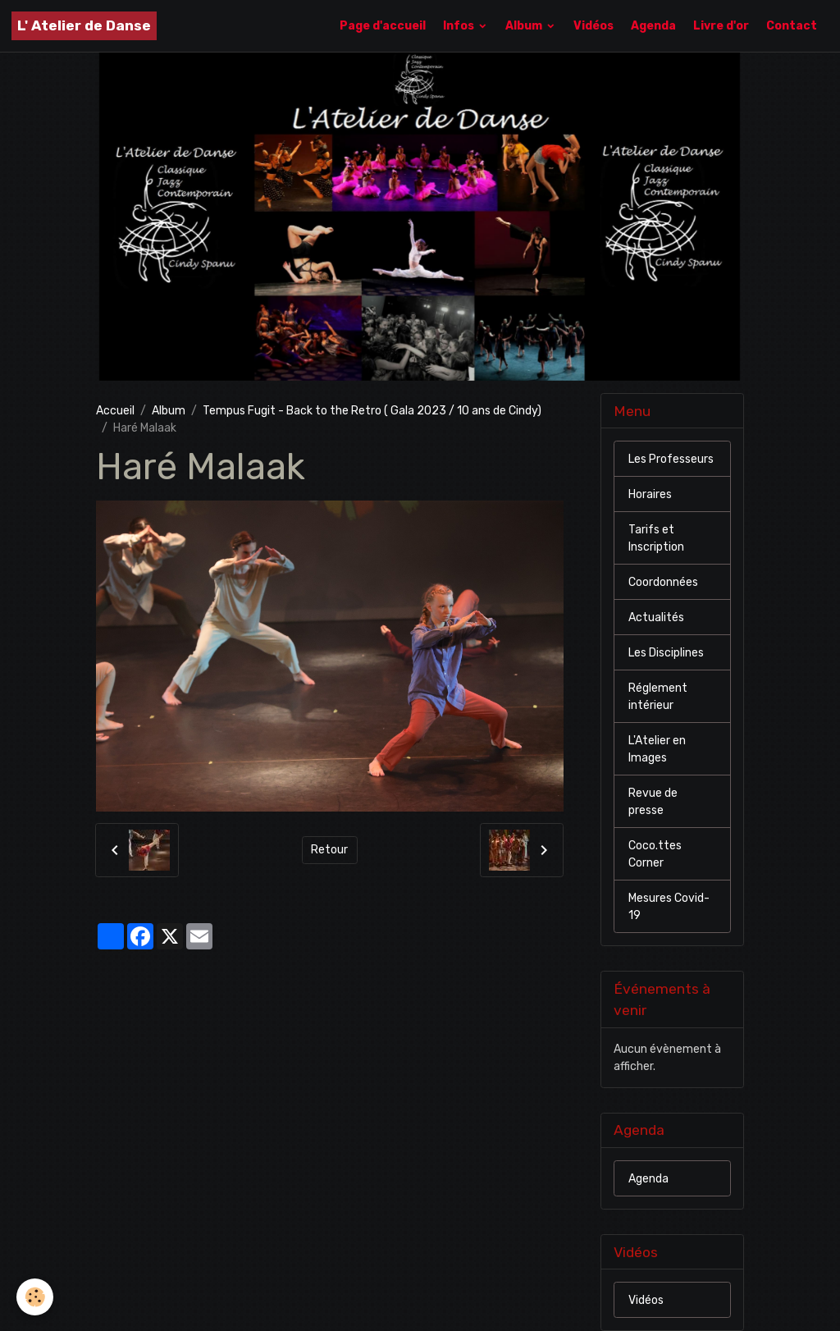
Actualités (656, 617)
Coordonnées (663, 582)
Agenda (653, 26)
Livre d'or (721, 26)
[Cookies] (34, 1296)
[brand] (84, 25)
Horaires (650, 494)
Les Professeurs (671, 459)
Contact (791, 26)
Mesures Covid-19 (669, 906)
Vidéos (593, 26)
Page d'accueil (383, 26)
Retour (329, 850)
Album (525, 26)
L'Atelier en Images (657, 749)
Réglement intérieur (657, 696)
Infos (460, 26)
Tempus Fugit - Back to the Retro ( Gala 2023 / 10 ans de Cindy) (372, 411)
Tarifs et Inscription (656, 538)
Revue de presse (653, 801)
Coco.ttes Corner (655, 854)
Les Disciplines (666, 653)
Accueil (115, 411)
